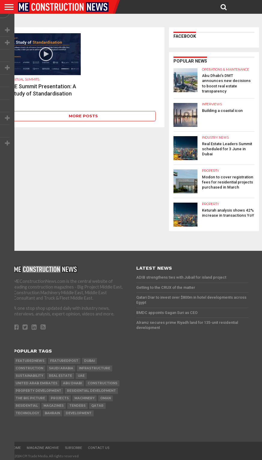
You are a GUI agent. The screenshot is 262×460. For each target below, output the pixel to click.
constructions (102, 382)
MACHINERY (84, 397)
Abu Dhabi (72, 382)
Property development (38, 389)
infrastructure (94, 367)
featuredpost (64, 359)
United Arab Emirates (36, 382)
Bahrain (52, 412)
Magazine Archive (43, 446)
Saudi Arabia (61, 367)
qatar (97, 404)
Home (16, 446)
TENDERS (77, 404)
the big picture (30, 397)
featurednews (30, 359)
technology (27, 412)
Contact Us (98, 446)
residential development (91, 389)
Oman (105, 397)
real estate (60, 374)
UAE (81, 374)
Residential (27, 404)
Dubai (89, 359)
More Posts (83, 116)
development (79, 412)
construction (29, 367)
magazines (54, 404)
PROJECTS (60, 397)
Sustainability (29, 374)
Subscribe (73, 446)
